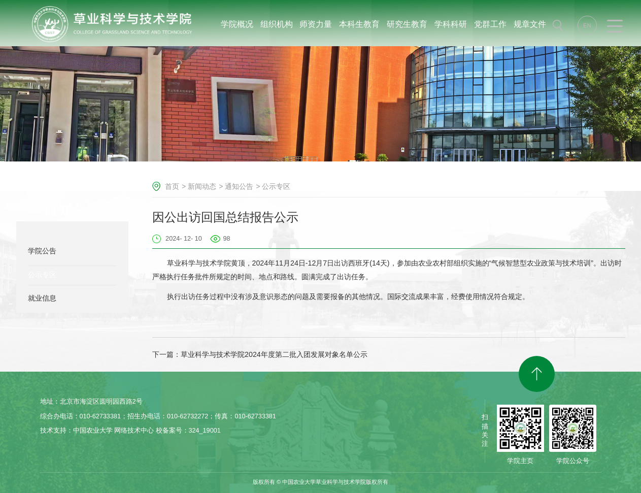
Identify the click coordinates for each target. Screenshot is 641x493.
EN (587, 25)
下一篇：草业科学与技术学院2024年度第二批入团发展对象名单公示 (259, 354)
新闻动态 (202, 186)
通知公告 (239, 186)
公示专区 (276, 186)
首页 (172, 186)
